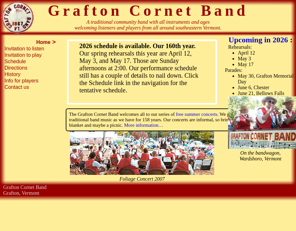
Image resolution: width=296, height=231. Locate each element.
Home (43, 42)
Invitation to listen (24, 48)
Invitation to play (23, 55)
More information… (143, 125)
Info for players (21, 80)
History (12, 74)
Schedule (15, 61)
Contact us (16, 87)
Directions (15, 68)
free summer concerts (196, 114)
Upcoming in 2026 (259, 40)
